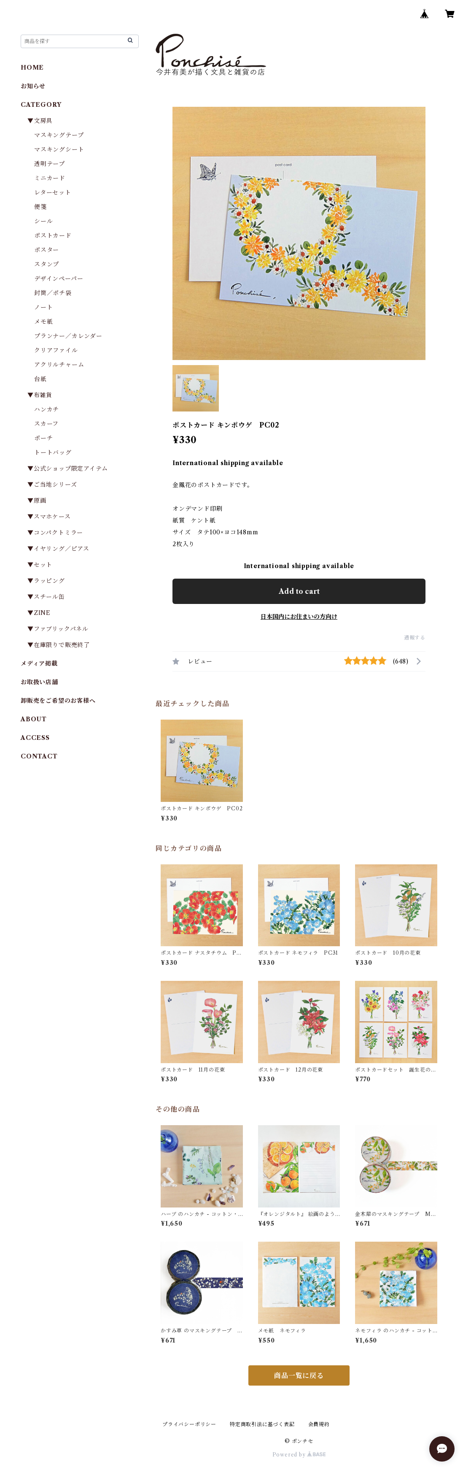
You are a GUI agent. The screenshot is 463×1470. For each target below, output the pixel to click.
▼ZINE (39, 613)
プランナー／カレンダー (68, 336)
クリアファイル (56, 350)
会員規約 (319, 1424)
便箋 (40, 207)
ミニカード (49, 178)
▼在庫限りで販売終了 (58, 645)
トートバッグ (53, 452)
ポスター (46, 250)
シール (43, 221)
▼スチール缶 (46, 597)
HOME (32, 67)
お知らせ (33, 86)
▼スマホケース (49, 516)
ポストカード (53, 235)
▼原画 (36, 500)
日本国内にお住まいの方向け (299, 616)
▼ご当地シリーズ (52, 484)
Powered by (299, 1454)
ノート (43, 307)
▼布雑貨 (39, 395)
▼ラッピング (46, 581)
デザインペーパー (58, 278)
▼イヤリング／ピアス (58, 548)
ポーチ (43, 438)
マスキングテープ (58, 135)
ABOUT (34, 719)
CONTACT (39, 756)
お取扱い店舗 (39, 682)
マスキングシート (59, 149)
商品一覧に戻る (299, 1375)
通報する (414, 637)
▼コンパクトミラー (55, 532)
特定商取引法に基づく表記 (262, 1424)
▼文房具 (43, 121)
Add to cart (299, 591)
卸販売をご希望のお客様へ (58, 700)
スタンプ (49, 264)
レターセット (52, 192)
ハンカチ (46, 409)
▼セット (39, 565)
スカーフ (46, 424)
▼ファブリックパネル (58, 629)
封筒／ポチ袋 (53, 293)
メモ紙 (43, 321)
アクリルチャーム (59, 364)
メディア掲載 (39, 663)
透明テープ (49, 164)
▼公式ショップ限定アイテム (67, 468)
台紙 (40, 379)
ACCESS (35, 738)
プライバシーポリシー (189, 1424)
